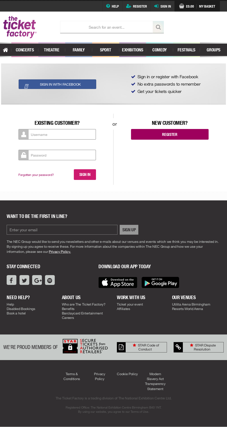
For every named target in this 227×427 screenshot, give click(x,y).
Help (115, 6)
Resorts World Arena (187, 308)
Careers (68, 317)
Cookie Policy (127, 374)
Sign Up (129, 229)
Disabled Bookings (21, 308)
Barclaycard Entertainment (82, 313)
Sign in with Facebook (51, 85)
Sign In (165, 6)
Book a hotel (16, 313)
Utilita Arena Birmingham (191, 304)
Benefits (68, 308)
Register (140, 6)
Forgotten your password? (36, 175)
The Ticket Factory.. (28, 27)
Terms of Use (139, 411)
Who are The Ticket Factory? (84, 304)
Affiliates (123, 308)
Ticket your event (130, 304)
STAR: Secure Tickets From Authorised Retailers (85, 346)
